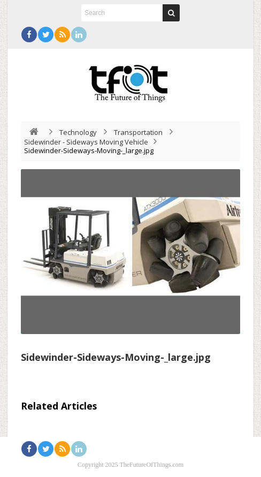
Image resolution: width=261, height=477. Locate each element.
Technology (78, 132)
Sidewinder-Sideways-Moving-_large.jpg (116, 357)
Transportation (138, 132)
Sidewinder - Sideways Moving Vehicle (86, 142)
